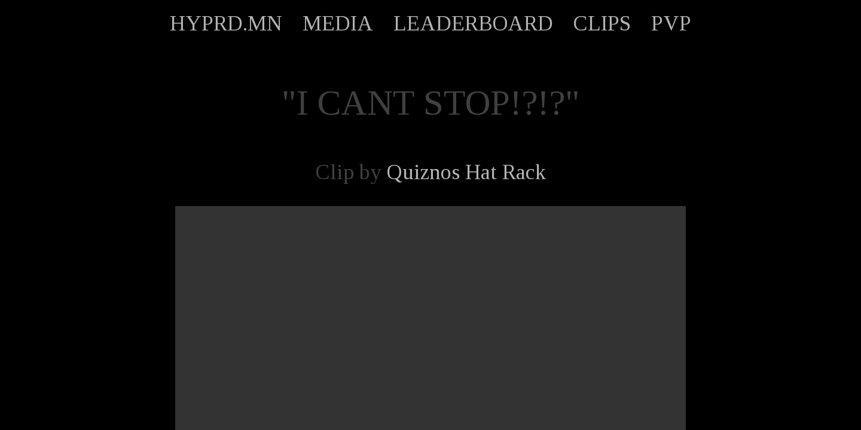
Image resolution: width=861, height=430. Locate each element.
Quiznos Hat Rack (466, 172)
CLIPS (602, 23)
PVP (671, 23)
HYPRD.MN (226, 23)
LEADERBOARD (473, 23)
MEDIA (338, 23)
